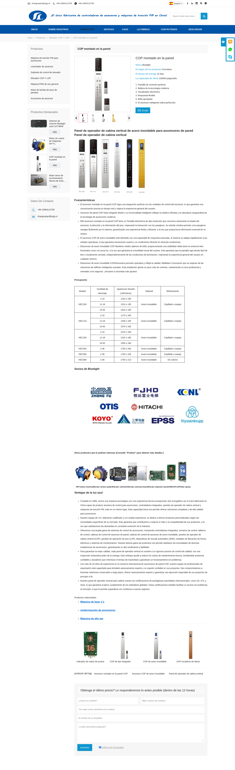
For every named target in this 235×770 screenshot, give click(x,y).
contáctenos (169, 29)
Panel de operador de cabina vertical (186, 674)
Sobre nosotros (58, 29)
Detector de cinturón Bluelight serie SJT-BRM (57, 124)
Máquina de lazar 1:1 (92, 602)
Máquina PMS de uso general (44, 84)
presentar (84, 748)
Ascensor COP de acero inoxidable (148, 674)
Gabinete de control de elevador (46, 72)
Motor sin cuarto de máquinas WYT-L (56, 141)
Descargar (195, 29)
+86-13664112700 (64, 3)
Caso (125, 29)
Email (143, 110)
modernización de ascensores (97, 611)
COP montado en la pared (57, 158)
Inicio (34, 29)
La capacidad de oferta (147, 78)
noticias (109, 29)
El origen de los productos (148, 69)
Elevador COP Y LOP (59, 38)
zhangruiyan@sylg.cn (41, 3)
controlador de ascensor (42, 66)
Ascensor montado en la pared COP (111, 674)
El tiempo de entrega (146, 74)
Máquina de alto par (91, 619)
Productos (87, 29)
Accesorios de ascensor (42, 98)
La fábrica (143, 29)
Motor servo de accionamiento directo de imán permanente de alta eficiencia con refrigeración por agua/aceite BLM (57, 178)
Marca (138, 65)
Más (55, 132)
